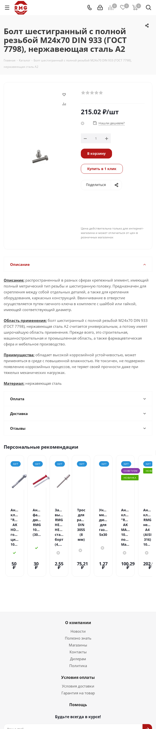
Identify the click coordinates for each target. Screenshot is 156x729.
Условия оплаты (78, 659)
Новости (78, 612)
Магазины (78, 626)
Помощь (78, 686)
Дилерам (78, 640)
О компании (78, 604)
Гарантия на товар (78, 674)
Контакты (78, 633)
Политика (78, 647)
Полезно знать (78, 619)
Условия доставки (78, 667)
